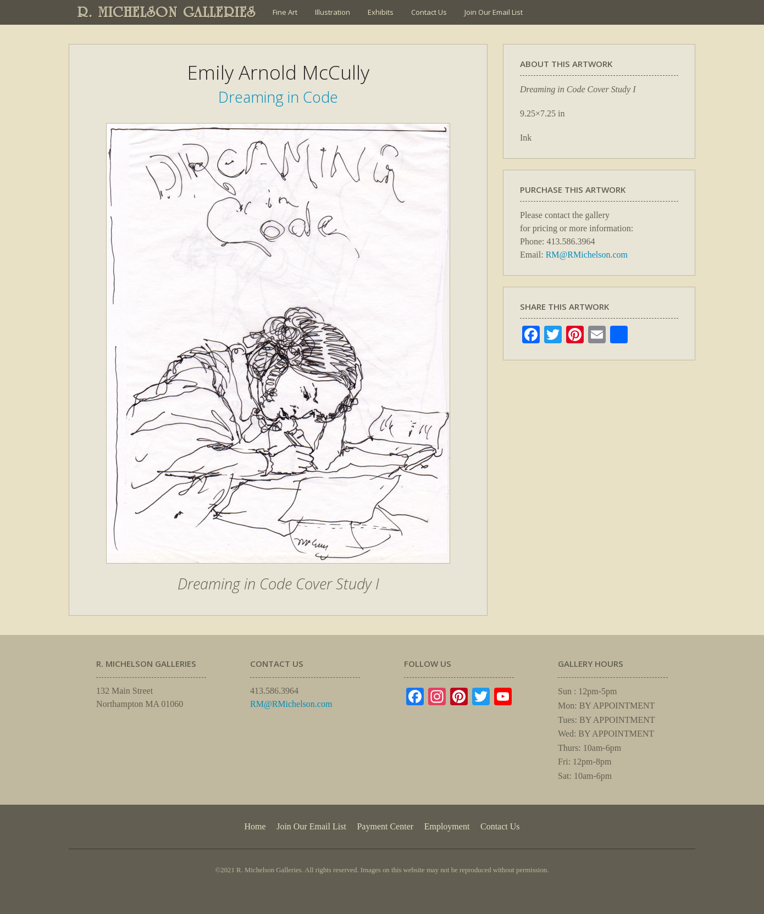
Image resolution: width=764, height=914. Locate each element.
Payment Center (385, 826)
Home (254, 826)
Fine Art (285, 12)
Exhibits (381, 12)
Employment (447, 826)
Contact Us (429, 12)
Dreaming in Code (278, 97)
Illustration (332, 12)
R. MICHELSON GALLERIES (166, 12)
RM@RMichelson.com (587, 254)
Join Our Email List (493, 12)
